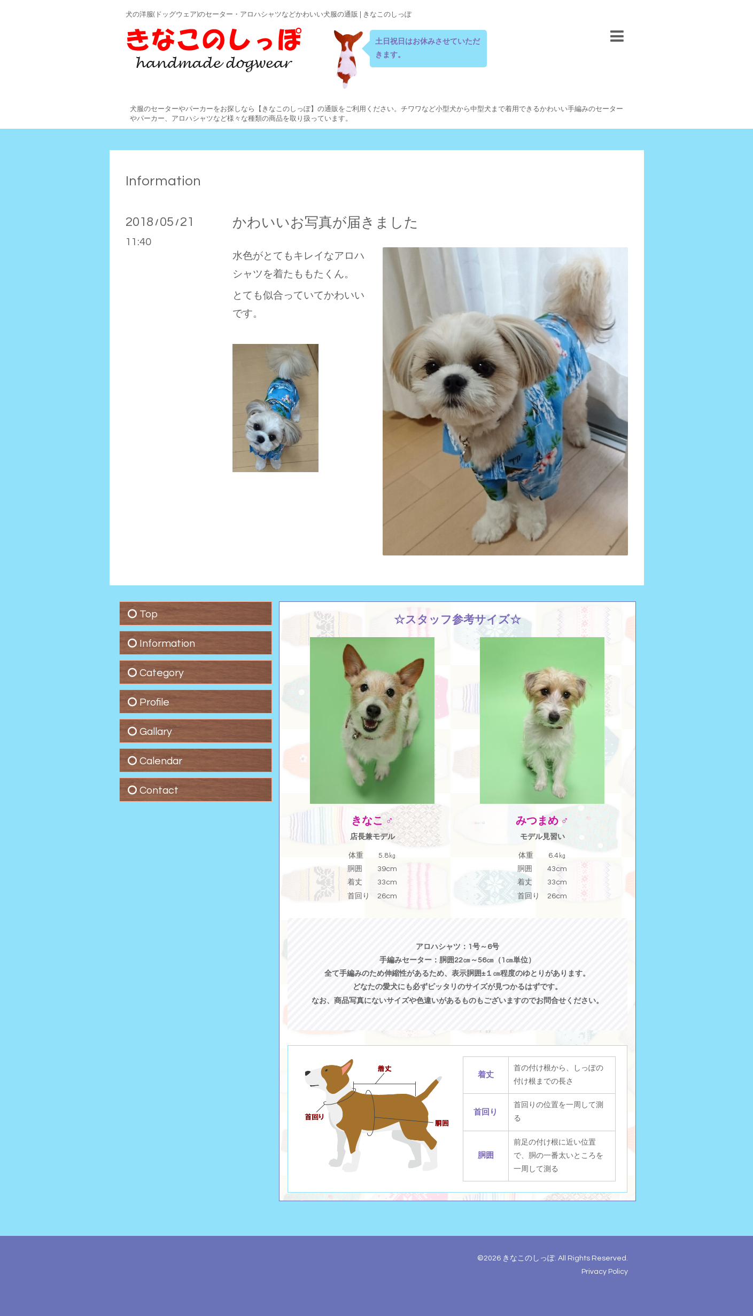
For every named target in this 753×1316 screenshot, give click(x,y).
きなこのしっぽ (528, 1258)
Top (148, 614)
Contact (158, 790)
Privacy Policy (604, 1271)
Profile (154, 702)
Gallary (155, 731)
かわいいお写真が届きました (325, 223)
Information (163, 181)
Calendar (160, 761)
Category (161, 673)
